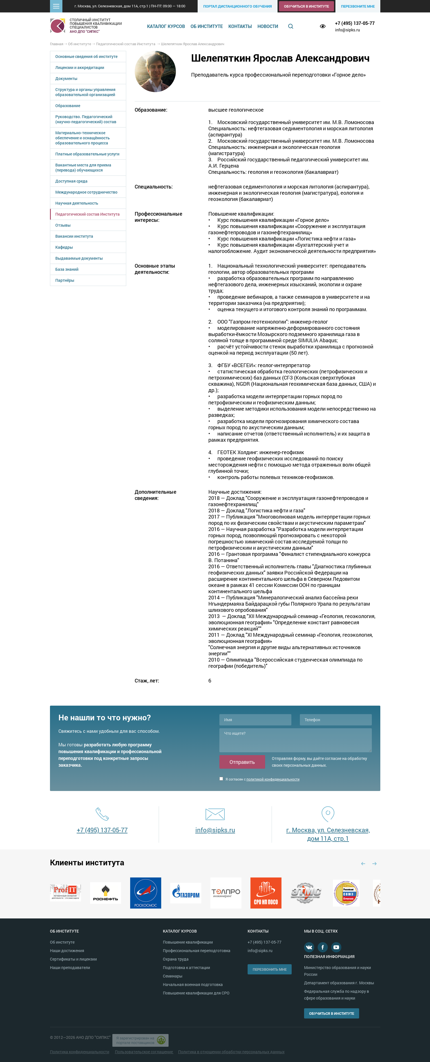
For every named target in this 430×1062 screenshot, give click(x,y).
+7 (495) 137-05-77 (355, 23)
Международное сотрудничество (86, 192)
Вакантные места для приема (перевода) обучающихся (83, 167)
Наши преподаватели (70, 967)
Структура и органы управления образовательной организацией (85, 92)
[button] (56, 6)
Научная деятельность (76, 203)
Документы (66, 78)
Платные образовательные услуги (87, 154)
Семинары (172, 976)
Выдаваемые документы (79, 258)
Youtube (336, 947)
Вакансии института (74, 236)
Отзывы (63, 225)
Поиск (290, 26)
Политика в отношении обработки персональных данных (231, 1051)
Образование (67, 105)
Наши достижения (67, 950)
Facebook (323, 947)
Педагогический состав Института (87, 214)
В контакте (309, 947)
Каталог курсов (166, 26)
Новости (267, 26)
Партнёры (64, 280)
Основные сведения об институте (86, 56)
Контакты (240, 26)
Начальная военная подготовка (193, 984)
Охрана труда (176, 959)
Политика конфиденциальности (79, 1051)
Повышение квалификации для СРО (196, 993)
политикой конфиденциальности (273, 779)
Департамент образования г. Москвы (339, 982)
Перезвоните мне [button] (358, 6)
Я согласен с (259, 779)
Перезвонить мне (270, 969)
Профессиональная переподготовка (196, 950)
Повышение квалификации (188, 942)
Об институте (207, 26)
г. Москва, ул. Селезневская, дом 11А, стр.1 (328, 834)
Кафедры (64, 247)
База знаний (66, 269)
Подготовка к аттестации (186, 967)
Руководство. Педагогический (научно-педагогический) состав (85, 119)
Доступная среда (71, 181)
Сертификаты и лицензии (73, 959)
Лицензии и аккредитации (79, 67)
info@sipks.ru (347, 29)
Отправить (242, 761)
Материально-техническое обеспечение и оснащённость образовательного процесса (82, 138)
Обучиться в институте (306, 6)
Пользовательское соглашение (144, 1051)
